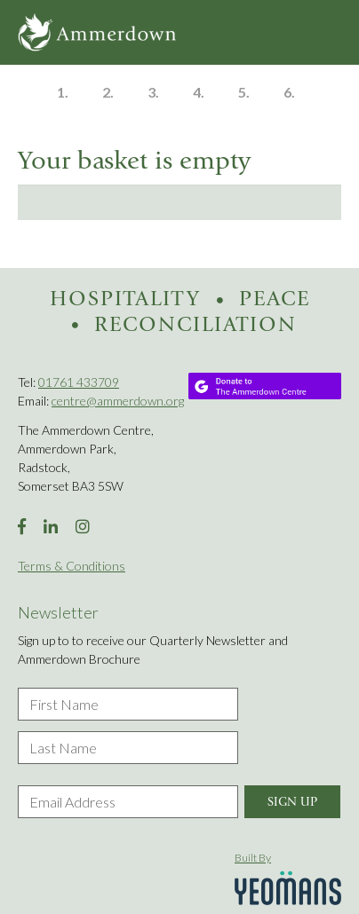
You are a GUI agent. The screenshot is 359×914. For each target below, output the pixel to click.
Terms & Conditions (71, 565)
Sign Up (292, 801)
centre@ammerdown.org (118, 400)
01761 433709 (78, 382)
